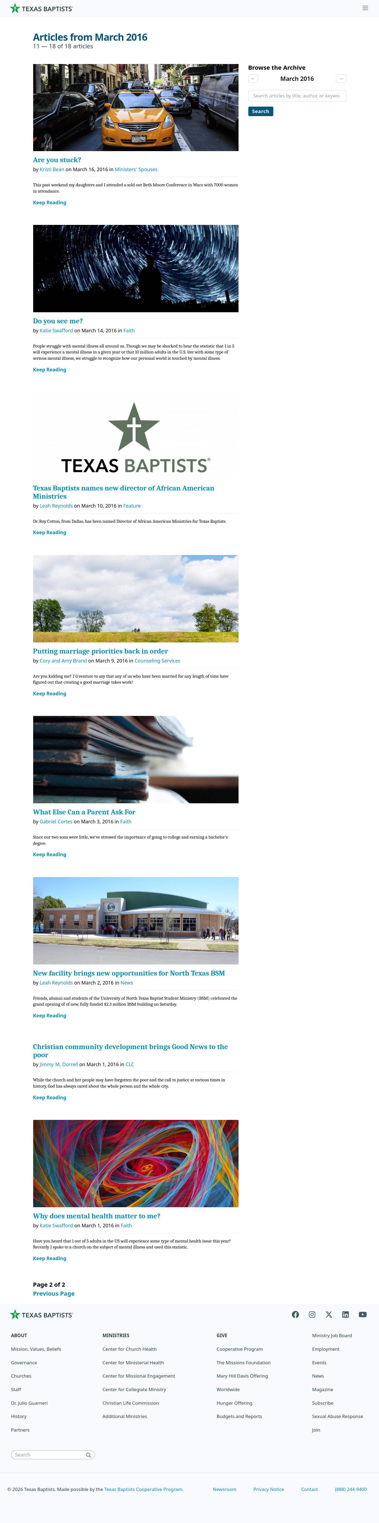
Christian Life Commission (130, 1403)
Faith (129, 330)
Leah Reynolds (56, 505)
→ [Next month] (341, 78)
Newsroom (224, 1489)
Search (261, 112)
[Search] (90, 1455)
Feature (132, 505)
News (127, 982)
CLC (130, 1064)
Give (222, 1335)
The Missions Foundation (244, 1362)
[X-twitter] (328, 1314)
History (19, 1416)
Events (319, 1362)
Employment (326, 1349)
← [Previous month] (253, 78)
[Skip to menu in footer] (365, 8)
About (19, 1335)
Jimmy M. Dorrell (59, 1064)
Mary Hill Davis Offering (242, 1376)
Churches (21, 1376)
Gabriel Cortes (56, 821)
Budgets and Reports (239, 1416)
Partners (20, 1430)
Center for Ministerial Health (133, 1362)
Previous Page (54, 1293)
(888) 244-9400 (351, 1489)
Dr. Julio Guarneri (29, 1403)
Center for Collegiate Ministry (134, 1389)
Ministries (115, 1335)
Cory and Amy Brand (63, 660)
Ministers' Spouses (136, 169)
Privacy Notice (268, 1489)
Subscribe (322, 1403)
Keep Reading (50, 202)
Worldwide (228, 1389)
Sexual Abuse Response (337, 1416)
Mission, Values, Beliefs (36, 1349)
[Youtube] (363, 1314)
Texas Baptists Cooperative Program (143, 1489)
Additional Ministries (124, 1416)
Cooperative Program (240, 1349)
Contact (309, 1489)
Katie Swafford (56, 330)
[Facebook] (298, 1314)
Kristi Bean (52, 169)
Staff (16, 1389)
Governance (24, 1362)
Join (316, 1430)
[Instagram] (312, 1314)
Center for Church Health (129, 1349)
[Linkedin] (345, 1314)
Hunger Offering (234, 1403)
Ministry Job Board (332, 1335)
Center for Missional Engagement (138, 1376)
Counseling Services (157, 660)
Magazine (322, 1389)
